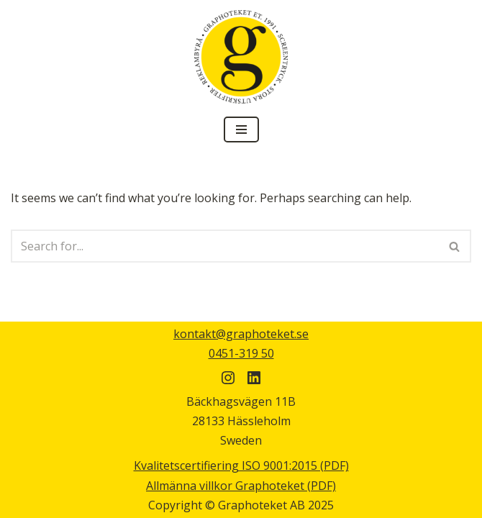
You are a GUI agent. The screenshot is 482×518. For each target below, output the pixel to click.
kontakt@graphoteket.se (241, 334)
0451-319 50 (241, 353)
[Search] (225, 246)
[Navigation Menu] (241, 129)
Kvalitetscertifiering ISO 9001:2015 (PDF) (241, 465)
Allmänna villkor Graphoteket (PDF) (241, 486)
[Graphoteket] (241, 57)
